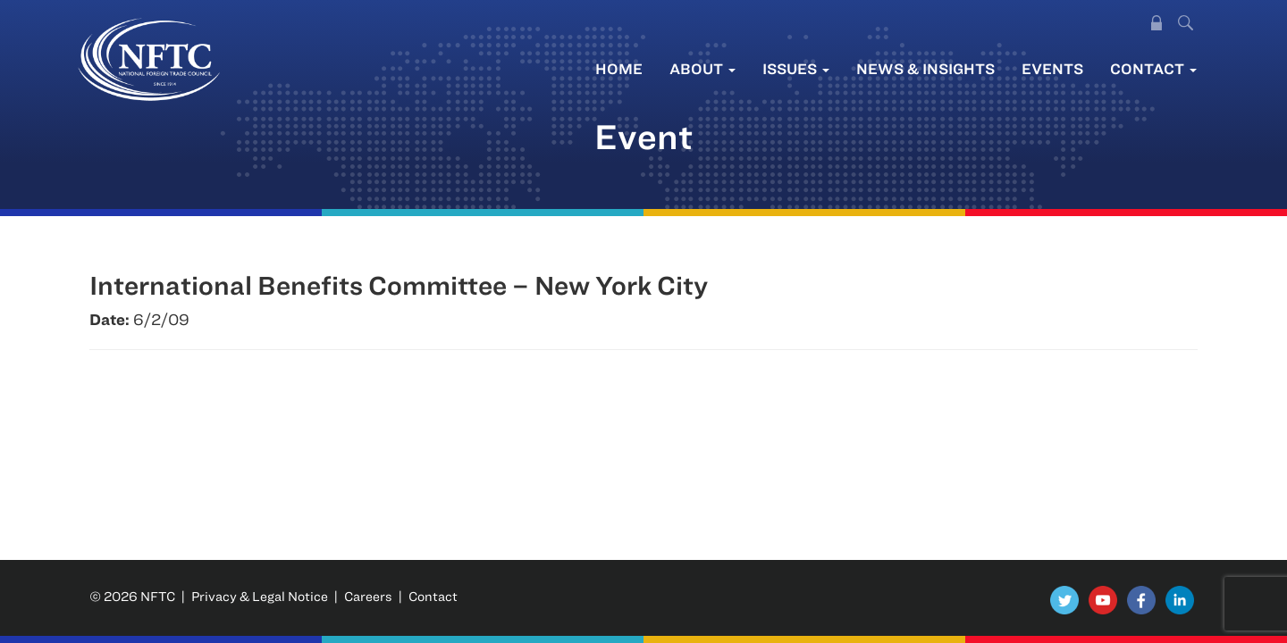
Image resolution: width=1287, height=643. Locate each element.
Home (619, 68)
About (702, 68)
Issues (795, 68)
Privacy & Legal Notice (259, 596)
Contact (1153, 68)
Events (1052, 68)
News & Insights (925, 68)
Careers (368, 596)
